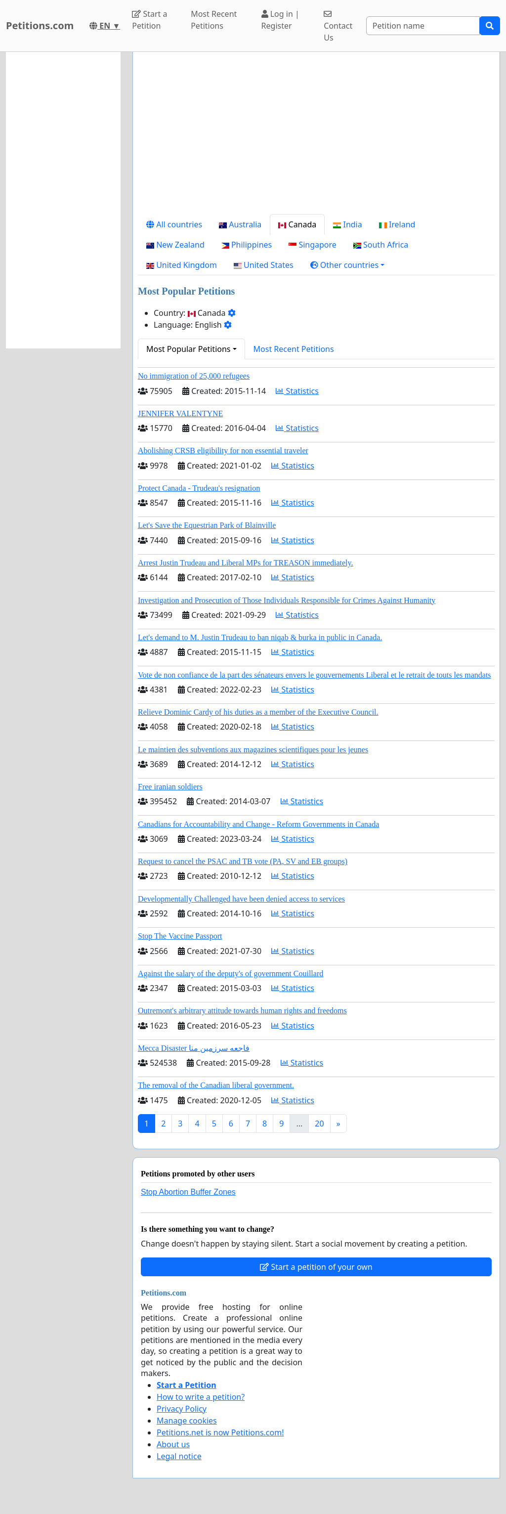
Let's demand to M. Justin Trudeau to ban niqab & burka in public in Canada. (260, 637)
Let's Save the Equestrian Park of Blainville (207, 525)
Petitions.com (40, 25)
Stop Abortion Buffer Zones (188, 1192)
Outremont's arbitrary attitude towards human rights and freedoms (242, 1010)
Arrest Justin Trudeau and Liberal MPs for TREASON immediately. (245, 563)
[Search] (423, 25)
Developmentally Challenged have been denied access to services (241, 899)
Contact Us (338, 26)
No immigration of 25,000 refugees (194, 376)
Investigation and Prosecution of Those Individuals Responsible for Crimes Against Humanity (286, 600)
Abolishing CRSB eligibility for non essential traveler (223, 450)
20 (319, 1123)
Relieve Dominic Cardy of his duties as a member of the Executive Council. (258, 712)
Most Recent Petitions (214, 19)
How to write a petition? (201, 1396)
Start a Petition (149, 19)
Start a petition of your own (316, 1266)
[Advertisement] (316, 137)
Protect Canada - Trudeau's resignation (199, 488)
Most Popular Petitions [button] (188, 349)
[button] (347, 265)
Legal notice (179, 1456)
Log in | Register (280, 19)
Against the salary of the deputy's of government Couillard (230, 973)
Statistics (297, 391)
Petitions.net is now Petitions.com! (220, 1432)
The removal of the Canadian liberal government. (216, 1085)
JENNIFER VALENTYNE (180, 413)
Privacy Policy (182, 1408)
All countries (174, 224)
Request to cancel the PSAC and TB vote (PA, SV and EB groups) (242, 861)
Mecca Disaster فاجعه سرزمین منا (194, 1048)
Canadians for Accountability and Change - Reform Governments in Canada (258, 824)
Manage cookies (187, 1420)
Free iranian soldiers (170, 786)
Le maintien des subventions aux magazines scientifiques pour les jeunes (253, 749)
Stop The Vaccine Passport (180, 936)
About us (173, 1444)
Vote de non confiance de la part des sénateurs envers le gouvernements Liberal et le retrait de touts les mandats (314, 675)
